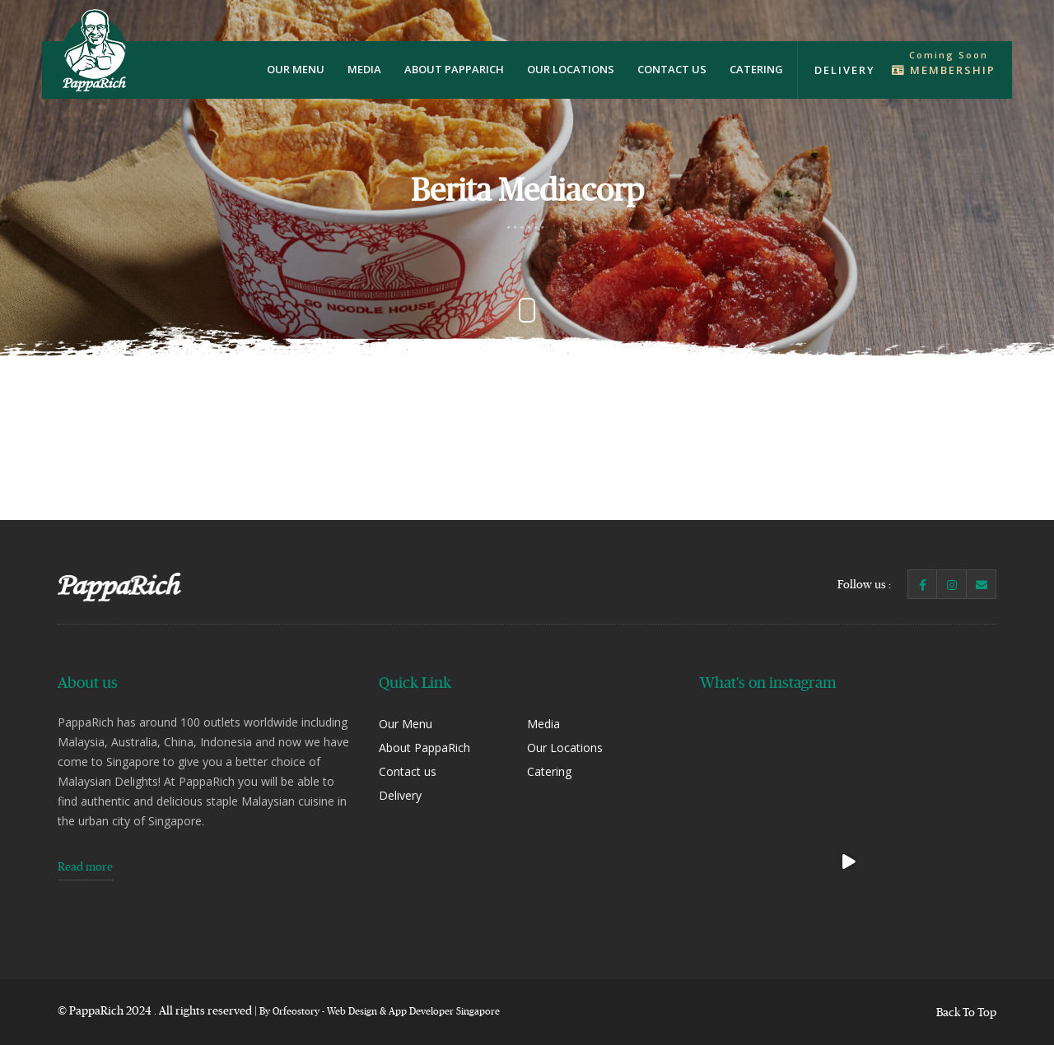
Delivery (844, 70)
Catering (756, 69)
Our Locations (570, 69)
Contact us (672, 69)
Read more (85, 866)
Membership (944, 70)
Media (364, 69)
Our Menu (295, 69)
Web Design (352, 1011)
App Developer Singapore (444, 1011)
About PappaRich (454, 69)
